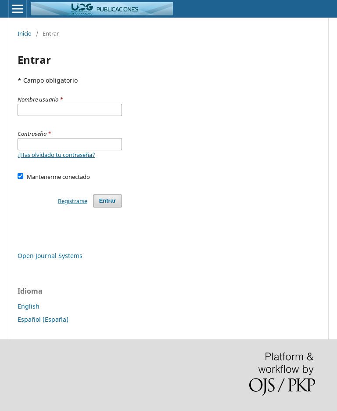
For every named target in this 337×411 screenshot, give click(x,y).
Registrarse (72, 201)
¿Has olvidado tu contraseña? (56, 155)
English (28, 306)
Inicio (25, 33)
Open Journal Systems (50, 255)
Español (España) (43, 319)
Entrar (107, 200)
